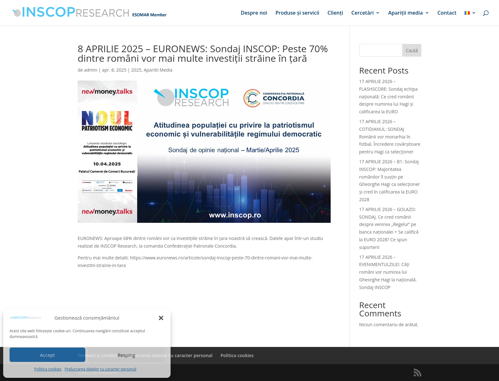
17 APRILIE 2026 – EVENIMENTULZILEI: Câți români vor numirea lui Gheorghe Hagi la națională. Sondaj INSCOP (388, 272)
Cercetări (362, 13)
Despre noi (254, 13)
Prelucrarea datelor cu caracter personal (100, 369)
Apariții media (405, 13)
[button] (161, 318)
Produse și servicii (297, 13)
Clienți (335, 13)
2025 (136, 70)
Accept (47, 355)
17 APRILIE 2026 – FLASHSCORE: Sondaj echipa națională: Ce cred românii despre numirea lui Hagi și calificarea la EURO (388, 96)
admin (90, 70)
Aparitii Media (158, 70)
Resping (126, 355)
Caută (412, 50)
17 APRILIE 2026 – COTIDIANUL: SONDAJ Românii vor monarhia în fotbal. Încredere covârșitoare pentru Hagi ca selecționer (389, 136)
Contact (446, 13)
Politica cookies (47, 369)
